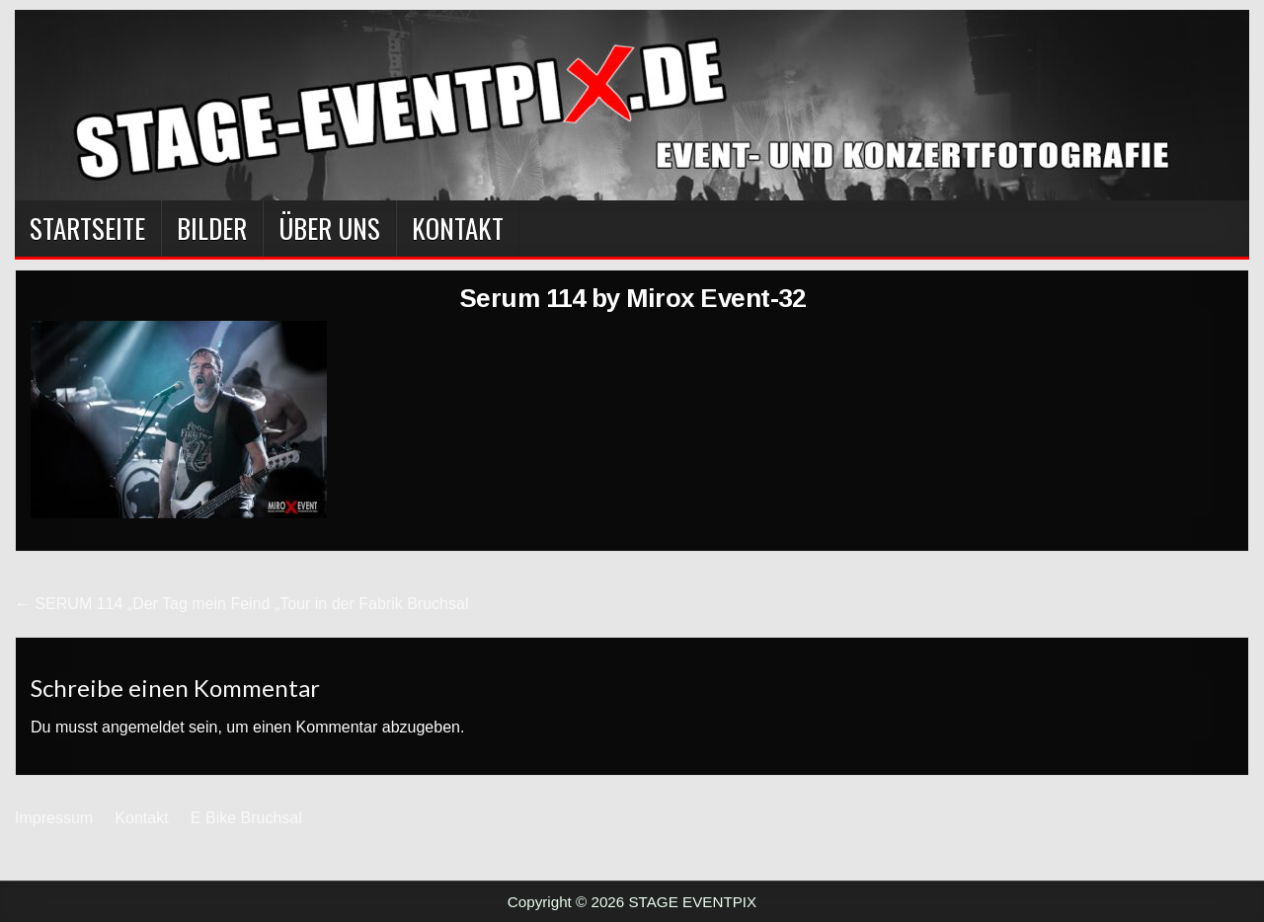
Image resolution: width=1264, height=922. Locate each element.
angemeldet (143, 727)
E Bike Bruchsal (246, 817)
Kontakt (458, 228)
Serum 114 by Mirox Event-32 (632, 298)
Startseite (87, 228)
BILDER (212, 228)
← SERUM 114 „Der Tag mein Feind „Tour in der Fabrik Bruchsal (241, 603)
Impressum (54, 817)
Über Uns (329, 228)
